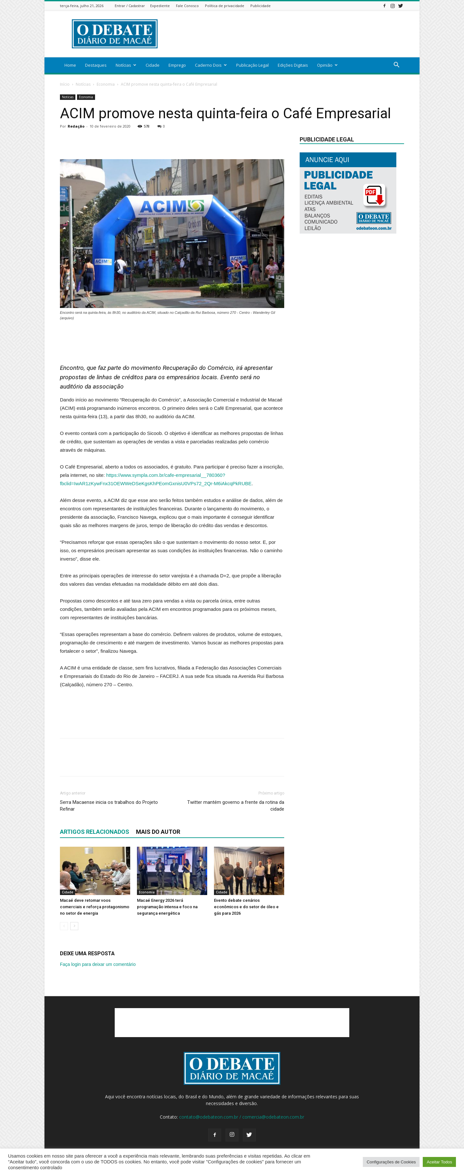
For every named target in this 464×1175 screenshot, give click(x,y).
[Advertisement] (286, 33)
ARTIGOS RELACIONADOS (94, 831)
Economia (106, 84)
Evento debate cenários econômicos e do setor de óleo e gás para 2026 (246, 907)
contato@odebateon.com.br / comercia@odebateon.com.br (241, 1117)
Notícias (126, 65)
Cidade (153, 65)
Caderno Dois (211, 65)
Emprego (177, 65)
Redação (76, 126)
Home (70, 65)
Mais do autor (158, 831)
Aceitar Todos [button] (439, 1162)
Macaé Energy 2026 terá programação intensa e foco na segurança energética (167, 907)
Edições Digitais (293, 65)
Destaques (96, 65)
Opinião (327, 65)
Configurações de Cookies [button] (391, 1162)
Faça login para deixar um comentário (98, 964)
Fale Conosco (187, 5)
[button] (396, 66)
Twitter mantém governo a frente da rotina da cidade (235, 805)
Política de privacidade (224, 5)
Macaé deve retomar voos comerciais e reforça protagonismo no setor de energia (94, 907)
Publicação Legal (252, 65)
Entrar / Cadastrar (130, 5)
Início (65, 84)
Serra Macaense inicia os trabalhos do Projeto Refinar (109, 805)
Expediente (160, 5)
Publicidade (260, 5)
